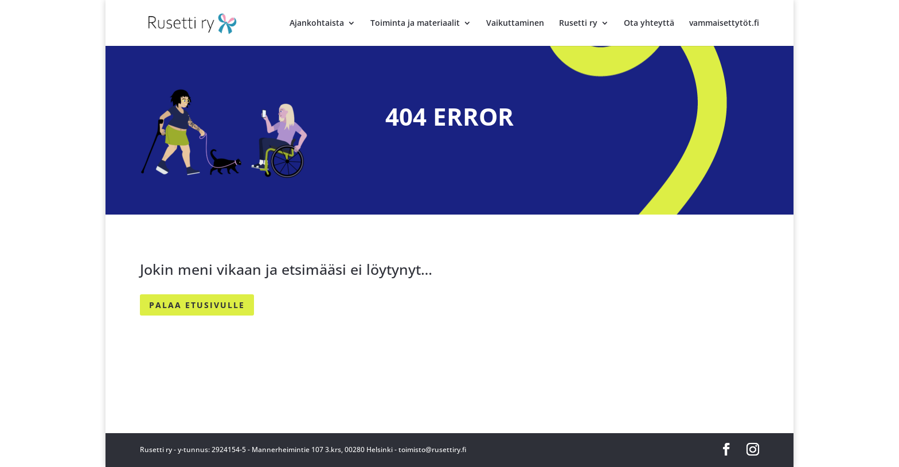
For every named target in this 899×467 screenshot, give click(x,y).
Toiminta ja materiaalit (415, 23)
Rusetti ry (578, 23)
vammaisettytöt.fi (724, 23)
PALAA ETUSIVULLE (197, 304)
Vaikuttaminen (515, 23)
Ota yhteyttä (649, 23)
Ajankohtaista (317, 23)
